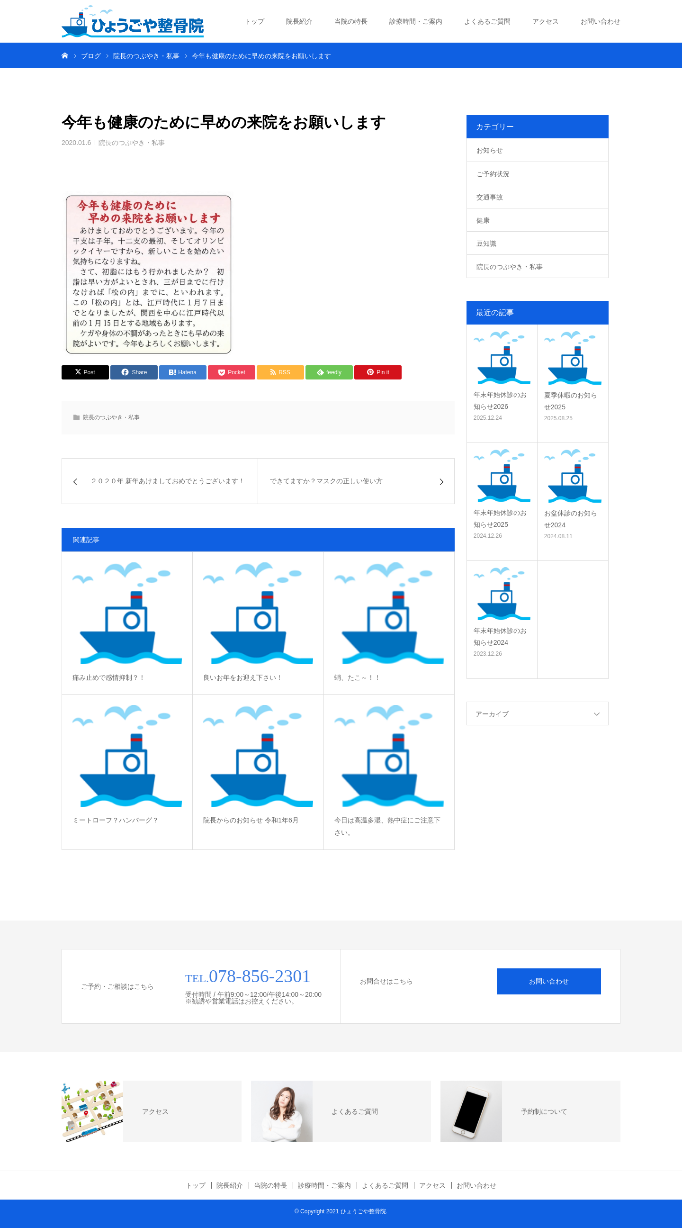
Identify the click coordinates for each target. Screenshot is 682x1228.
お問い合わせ (600, 21)
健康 (483, 220)
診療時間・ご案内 (415, 21)
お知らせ (489, 150)
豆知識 (486, 243)
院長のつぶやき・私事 (132, 142)
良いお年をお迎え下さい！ (243, 677)
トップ (254, 21)
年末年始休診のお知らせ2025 (500, 518)
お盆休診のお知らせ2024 (570, 519)
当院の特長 (351, 21)
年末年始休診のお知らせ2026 (500, 400)
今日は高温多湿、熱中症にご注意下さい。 (387, 826)
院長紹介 (299, 21)
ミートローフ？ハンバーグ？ (115, 820)
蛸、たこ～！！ (357, 677)
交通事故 (489, 197)
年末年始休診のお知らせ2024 (500, 636)
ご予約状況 (493, 174)
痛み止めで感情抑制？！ (108, 677)
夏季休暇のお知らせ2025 (570, 401)
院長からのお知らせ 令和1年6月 (250, 820)
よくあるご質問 (487, 21)
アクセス (545, 21)
